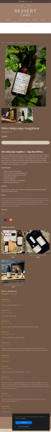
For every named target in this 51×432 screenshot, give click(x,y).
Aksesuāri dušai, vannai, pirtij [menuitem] (25, 31)
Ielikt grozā (25, 142)
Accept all (23, 422)
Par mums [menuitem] (35, 20)
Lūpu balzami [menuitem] (26, 28)
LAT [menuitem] (25, 6)
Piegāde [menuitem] (20, 20)
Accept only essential (23, 426)
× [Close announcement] (49, 1)
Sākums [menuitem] (7, 20)
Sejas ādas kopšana (10, 42)
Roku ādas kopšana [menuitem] (15, 28)
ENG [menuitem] (29, 6)
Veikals (2, 42)
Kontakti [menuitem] (27, 20)
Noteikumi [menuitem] (43, 20)
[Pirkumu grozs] (22, 5)
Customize (23, 418)
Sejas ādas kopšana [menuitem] (29, 25)
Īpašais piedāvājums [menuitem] (17, 25)
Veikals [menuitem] (14, 20)
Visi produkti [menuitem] (7, 25)
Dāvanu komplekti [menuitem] (35, 28)
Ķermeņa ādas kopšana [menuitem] (41, 25)
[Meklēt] (25, 36)
